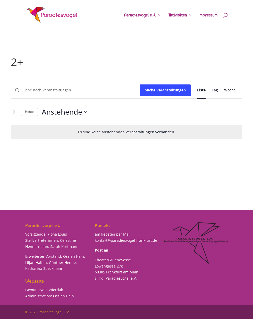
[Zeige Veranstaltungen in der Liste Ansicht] (201, 90)
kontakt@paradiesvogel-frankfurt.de (126, 240)
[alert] (126, 132)
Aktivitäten (177, 15)
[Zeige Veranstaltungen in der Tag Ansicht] (215, 90)
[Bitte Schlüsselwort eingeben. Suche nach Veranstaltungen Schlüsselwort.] (75, 90)
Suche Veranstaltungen (165, 90)
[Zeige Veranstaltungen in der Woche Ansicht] (230, 90)
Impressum (207, 15)
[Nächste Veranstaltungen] (14, 112)
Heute (29, 111)
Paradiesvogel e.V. (140, 15)
